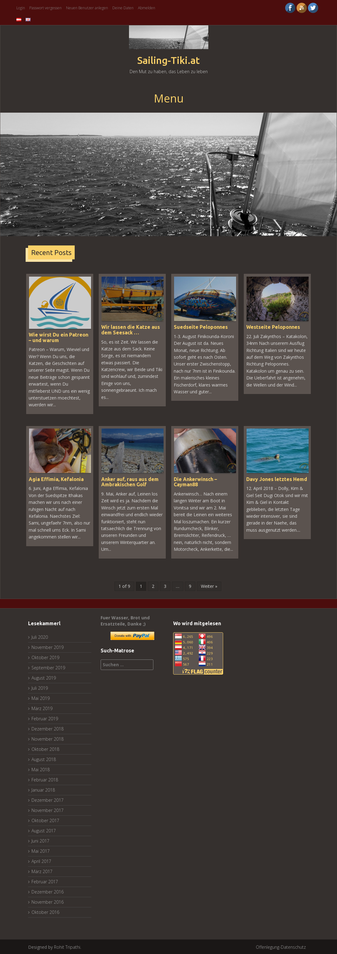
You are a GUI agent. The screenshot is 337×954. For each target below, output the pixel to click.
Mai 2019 (40, 698)
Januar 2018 (43, 789)
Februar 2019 (44, 718)
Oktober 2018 (45, 748)
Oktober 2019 (45, 657)
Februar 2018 (44, 779)
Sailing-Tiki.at (168, 60)
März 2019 (41, 708)
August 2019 (43, 677)
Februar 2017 (44, 881)
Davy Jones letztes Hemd (276, 478)
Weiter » (209, 585)
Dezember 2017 (47, 799)
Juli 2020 (39, 636)
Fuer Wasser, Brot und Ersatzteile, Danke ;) (125, 620)
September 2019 (48, 667)
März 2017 (41, 871)
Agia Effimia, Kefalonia (56, 478)
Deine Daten (123, 7)
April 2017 (41, 861)
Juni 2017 (40, 840)
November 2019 (47, 647)
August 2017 (43, 830)
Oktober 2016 (45, 911)
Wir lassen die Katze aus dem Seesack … (130, 329)
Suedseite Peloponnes (201, 326)
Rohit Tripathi (67, 946)
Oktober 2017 (45, 820)
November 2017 (47, 810)
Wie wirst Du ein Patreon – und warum (58, 337)
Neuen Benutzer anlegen (87, 7)
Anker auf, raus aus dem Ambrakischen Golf (130, 481)
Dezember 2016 (47, 891)
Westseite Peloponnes (273, 326)
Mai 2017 (40, 850)
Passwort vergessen (45, 7)
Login (20, 7)
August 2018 (43, 759)
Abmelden (146, 7)
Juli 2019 (39, 687)
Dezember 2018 (47, 728)
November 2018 (47, 738)
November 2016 (47, 901)
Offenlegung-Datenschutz (281, 946)
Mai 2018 (40, 769)
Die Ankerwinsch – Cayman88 (195, 481)
